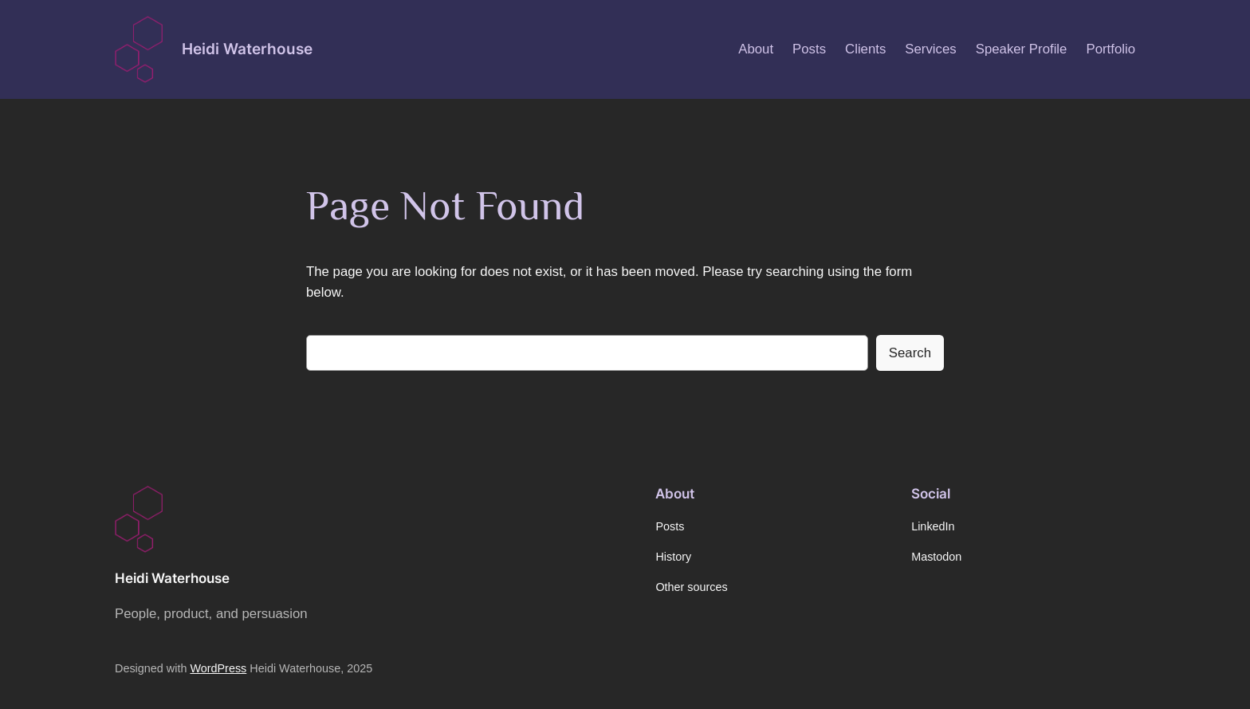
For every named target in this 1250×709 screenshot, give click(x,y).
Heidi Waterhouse (247, 48)
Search (910, 352)
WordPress (218, 668)
